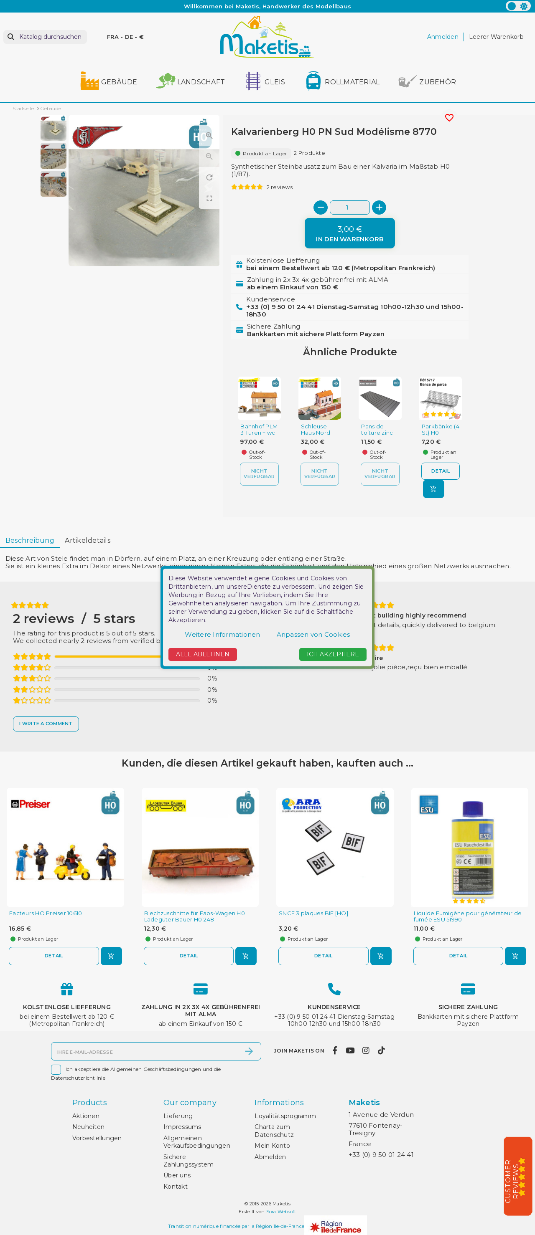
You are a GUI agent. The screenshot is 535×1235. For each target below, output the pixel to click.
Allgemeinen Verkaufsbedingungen (196, 1141)
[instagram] (366, 1050)
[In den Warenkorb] (350, 233)
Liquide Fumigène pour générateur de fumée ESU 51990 (468, 916)
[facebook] (335, 1050)
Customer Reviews (512, 1181)
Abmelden (270, 1157)
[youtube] (349, 1050)
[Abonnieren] (249, 1051)
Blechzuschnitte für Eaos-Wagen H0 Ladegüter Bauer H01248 (194, 916)
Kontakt (175, 1186)
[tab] (30, 541)
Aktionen (85, 1116)
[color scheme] (518, 6)
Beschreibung (29, 540)
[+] (379, 207)
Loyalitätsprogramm (285, 1116)
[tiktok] (381, 1050)
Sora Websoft (281, 1212)
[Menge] (350, 207)
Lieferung (178, 1116)
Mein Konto (272, 1145)
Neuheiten (88, 1127)
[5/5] (524, 1176)
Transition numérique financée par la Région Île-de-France (236, 1226)
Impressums (182, 1127)
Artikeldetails (87, 540)
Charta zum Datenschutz (274, 1130)
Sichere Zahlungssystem (188, 1160)
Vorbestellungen (97, 1138)
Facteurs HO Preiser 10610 (45, 913)
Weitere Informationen (222, 634)
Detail (440, 471)
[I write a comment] (46, 723)
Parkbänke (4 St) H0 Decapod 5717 (440, 435)
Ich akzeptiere (333, 654)
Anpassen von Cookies (313, 634)
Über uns (177, 1175)
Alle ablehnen (202, 654)
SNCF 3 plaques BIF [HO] (313, 913)
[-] (320, 207)
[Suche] (45, 37)
